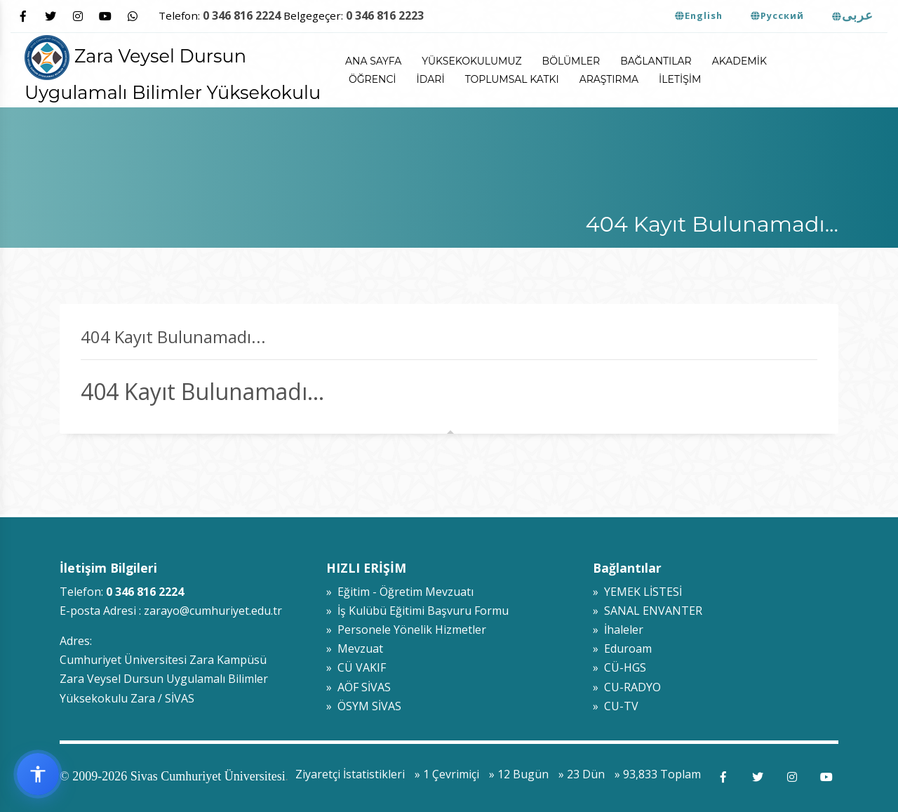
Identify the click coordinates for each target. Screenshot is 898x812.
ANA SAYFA (373, 61)
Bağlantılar (656, 61)
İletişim (680, 79)
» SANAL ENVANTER (647, 610)
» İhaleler (618, 629)
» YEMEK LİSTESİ (637, 591)
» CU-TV (615, 706)
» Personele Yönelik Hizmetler (406, 629)
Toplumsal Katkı (512, 79)
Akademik (739, 61)
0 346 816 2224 (242, 15)
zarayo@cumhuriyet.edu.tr (213, 610)
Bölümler (571, 61)
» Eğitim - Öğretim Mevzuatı (400, 591)
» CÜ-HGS (619, 667)
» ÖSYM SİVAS (363, 706)
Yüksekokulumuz (471, 61)
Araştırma (608, 79)
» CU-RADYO (627, 687)
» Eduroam (622, 648)
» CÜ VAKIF (356, 667)
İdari (431, 79)
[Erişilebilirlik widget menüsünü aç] (38, 774)
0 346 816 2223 (385, 15)
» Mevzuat (354, 648)
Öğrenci (372, 79)
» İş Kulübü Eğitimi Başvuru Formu (417, 610)
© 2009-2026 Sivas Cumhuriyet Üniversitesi (173, 776)
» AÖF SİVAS (358, 687)
